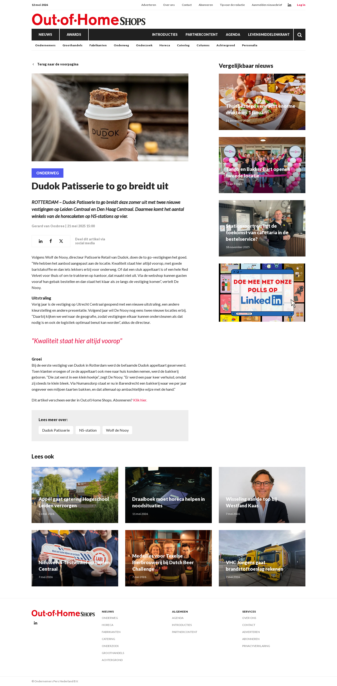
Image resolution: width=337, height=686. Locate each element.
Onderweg (121, 45)
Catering (183, 45)
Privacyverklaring (256, 646)
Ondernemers (45, 45)
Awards (74, 34)
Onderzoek (144, 45)
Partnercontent (202, 34)
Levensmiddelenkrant (269, 34)
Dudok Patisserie (56, 430)
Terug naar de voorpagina (55, 64)
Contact (187, 5)
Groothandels (72, 45)
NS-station (88, 430)
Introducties (165, 34)
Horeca (164, 45)
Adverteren (148, 5)
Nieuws (45, 34)
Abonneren (206, 5)
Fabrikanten (98, 45)
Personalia (249, 45)
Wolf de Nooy (117, 430)
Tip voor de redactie (232, 5)
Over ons (169, 5)
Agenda (233, 34)
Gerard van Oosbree (48, 226)
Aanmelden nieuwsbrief (267, 5)
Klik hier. (140, 400)
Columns (203, 45)
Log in (301, 5)
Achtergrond (225, 45)
